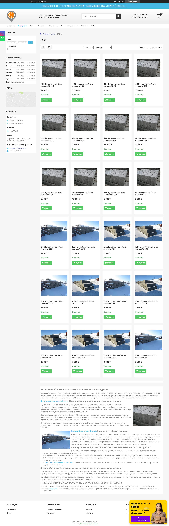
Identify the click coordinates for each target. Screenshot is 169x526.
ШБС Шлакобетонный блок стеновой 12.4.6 (146, 302)
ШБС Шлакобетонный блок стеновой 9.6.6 (115, 248)
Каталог (90, 513)
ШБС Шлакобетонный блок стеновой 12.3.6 (115, 356)
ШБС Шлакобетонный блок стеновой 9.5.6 (83, 302)
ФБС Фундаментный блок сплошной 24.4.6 (114, 139)
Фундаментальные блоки (54, 401)
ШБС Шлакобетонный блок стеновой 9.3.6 (146, 356)
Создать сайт (34, 1)
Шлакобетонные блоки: (84, 431)
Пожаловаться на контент (89, 524)
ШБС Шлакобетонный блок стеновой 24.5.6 (146, 248)
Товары (21, 26)
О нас (32, 26)
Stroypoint (53, 488)
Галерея (41, 26)
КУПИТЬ (121, 6)
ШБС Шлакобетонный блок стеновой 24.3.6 (83, 356)
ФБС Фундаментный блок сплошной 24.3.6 (82, 193)
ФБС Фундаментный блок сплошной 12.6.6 (82, 85)
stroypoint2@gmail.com (18, 148)
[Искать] (118, 16)
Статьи (84, 26)
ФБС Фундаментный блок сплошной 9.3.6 (145, 193)
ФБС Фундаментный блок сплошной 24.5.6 (145, 85)
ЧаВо (93, 26)
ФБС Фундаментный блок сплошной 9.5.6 (82, 139)
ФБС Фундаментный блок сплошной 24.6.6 (51, 85)
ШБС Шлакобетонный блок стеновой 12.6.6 (83, 248)
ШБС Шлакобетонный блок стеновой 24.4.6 (115, 302)
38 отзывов (120, 1)
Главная (11, 26)
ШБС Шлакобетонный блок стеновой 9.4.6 (52, 356)
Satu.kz (94, 522)
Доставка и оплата (69, 26)
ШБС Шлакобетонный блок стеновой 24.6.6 (52, 248)
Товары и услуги (49, 34)
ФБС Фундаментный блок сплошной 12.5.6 (51, 139)
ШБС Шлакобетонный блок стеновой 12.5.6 (52, 302)
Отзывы (90, 510)
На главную (11, 510)
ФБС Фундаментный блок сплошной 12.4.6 (145, 139)
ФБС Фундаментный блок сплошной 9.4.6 (51, 193)
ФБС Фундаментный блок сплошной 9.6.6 (114, 85)
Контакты (53, 26)
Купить (47, 100)
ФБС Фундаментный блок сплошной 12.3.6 (114, 193)
